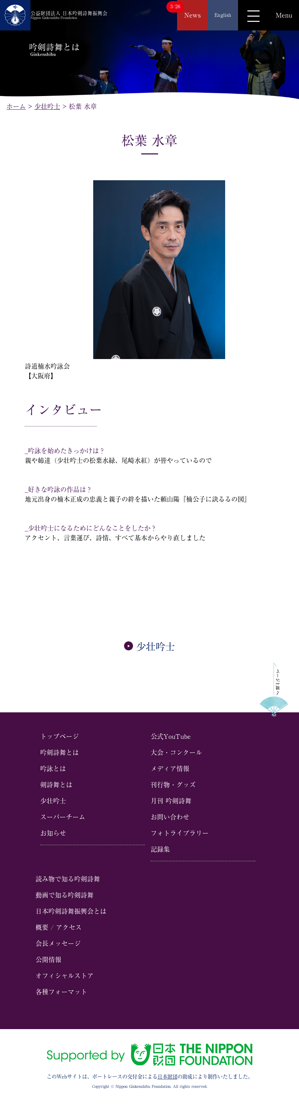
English (222, 15)
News (192, 15)
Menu (284, 15)
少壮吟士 (149, 646)
